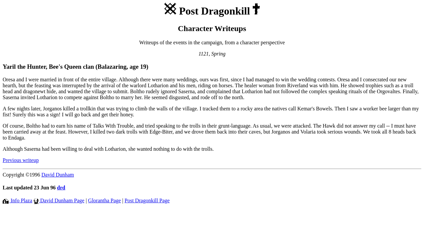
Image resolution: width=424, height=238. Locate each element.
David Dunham (57, 175)
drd (61, 187)
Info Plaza (17, 200)
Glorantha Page (104, 200)
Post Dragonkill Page (147, 200)
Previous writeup (21, 160)
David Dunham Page (58, 200)
